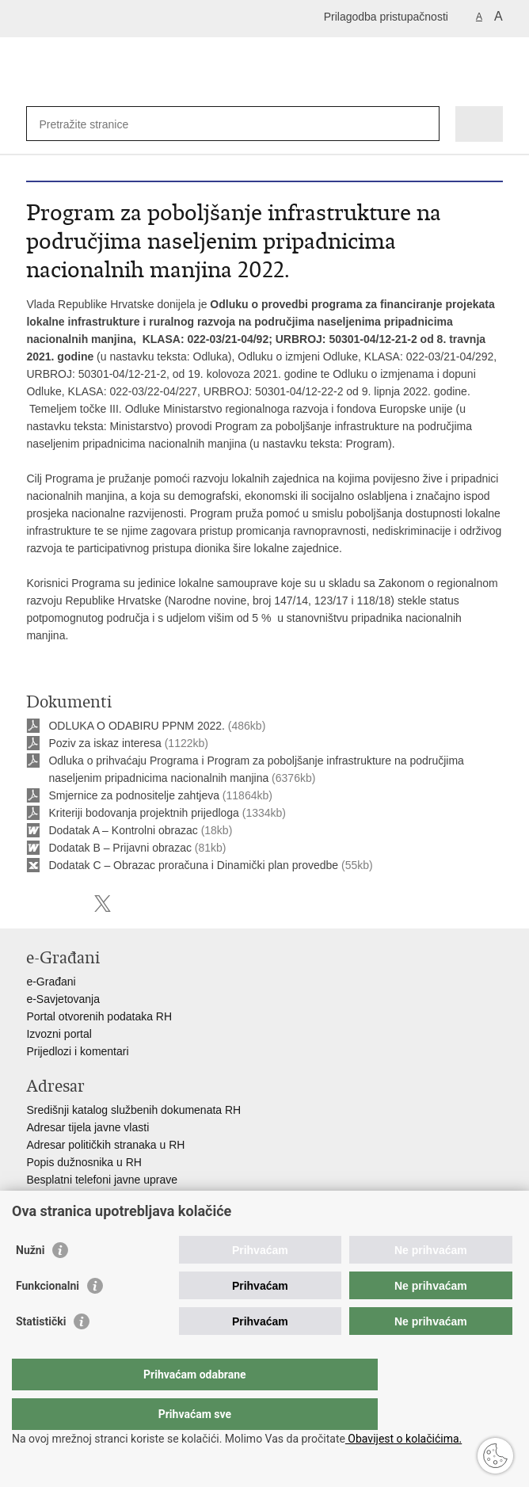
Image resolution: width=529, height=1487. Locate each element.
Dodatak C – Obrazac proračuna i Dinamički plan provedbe (193, 865)
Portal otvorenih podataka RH (99, 1016)
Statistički (41, 1353)
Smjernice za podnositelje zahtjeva (133, 795)
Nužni (30, 1281)
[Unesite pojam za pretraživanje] (96, 124)
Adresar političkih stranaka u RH (105, 1144)
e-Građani (50, 981)
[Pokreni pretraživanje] (424, 124)
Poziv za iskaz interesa (104, 743)
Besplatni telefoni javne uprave (101, 1179)
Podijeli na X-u (102, 903)
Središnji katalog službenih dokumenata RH (133, 1110)
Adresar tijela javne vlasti (87, 1127)
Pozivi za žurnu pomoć (82, 1197)
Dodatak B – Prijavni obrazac (120, 847)
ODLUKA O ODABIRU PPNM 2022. (136, 725)
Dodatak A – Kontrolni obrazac (122, 830)
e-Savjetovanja (63, 999)
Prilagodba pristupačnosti (386, 16)
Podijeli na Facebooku (68, 903)
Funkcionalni (47, 1317)
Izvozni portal (58, 1034)
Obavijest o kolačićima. (403, 1438)
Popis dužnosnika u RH (84, 1162)
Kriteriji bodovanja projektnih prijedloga (143, 812)
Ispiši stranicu (34, 903)
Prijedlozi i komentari (77, 1051)
